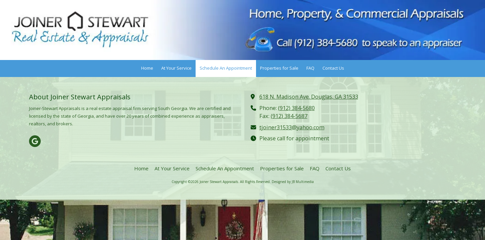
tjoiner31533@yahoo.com (291, 127)
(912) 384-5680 (296, 108)
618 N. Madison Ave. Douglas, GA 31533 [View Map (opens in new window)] (308, 96)
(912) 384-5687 (289, 116)
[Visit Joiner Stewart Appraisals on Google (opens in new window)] (35, 141)
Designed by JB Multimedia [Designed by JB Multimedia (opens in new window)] (293, 181)
